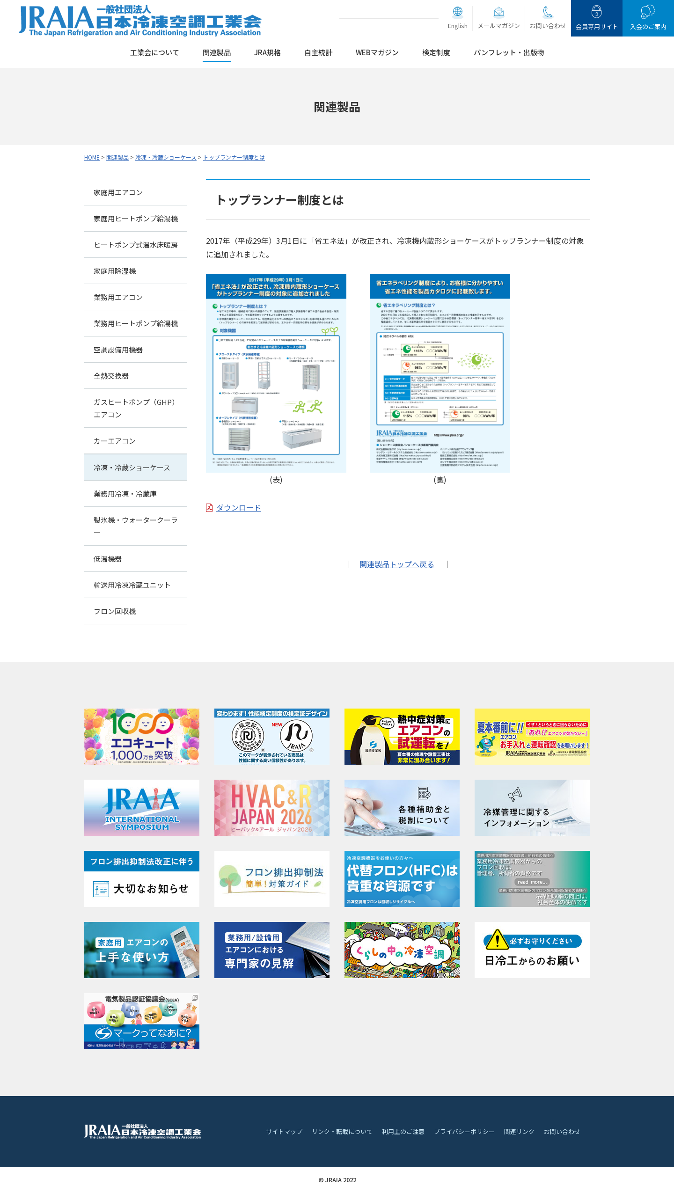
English (458, 25)
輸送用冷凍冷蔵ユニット (132, 585)
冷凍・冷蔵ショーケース (166, 157)
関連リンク (519, 1131)
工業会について (154, 52)
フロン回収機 (115, 611)
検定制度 (436, 52)
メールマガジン (498, 25)
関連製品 (217, 52)
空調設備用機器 (118, 349)
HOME (92, 157)
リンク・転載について (342, 1131)
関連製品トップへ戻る (396, 564)
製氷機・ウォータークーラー (136, 526)
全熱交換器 (111, 375)
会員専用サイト (597, 26)
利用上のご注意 (403, 1131)
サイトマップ (284, 1131)
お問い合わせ (548, 25)
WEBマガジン (377, 52)
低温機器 (108, 558)
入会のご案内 (648, 26)
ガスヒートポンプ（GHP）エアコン (135, 408)
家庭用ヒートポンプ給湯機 (136, 218)
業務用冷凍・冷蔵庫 (125, 493)
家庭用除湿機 (115, 271)
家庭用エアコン (118, 192)
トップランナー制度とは (234, 157)
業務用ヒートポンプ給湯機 (136, 323)
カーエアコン (115, 441)
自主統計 (318, 52)
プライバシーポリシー (464, 1131)
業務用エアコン (118, 297)
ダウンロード (238, 507)
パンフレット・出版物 (509, 52)
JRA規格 (267, 52)
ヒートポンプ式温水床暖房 (136, 244)
